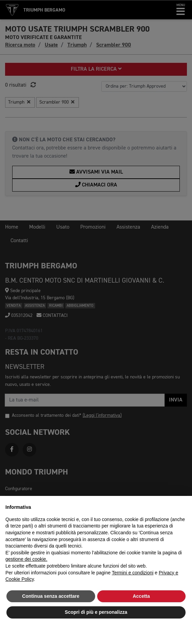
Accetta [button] (141, 596)
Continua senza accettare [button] (50, 596)
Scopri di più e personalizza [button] (96, 612)
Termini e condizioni (132, 572)
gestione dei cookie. (26, 559)
